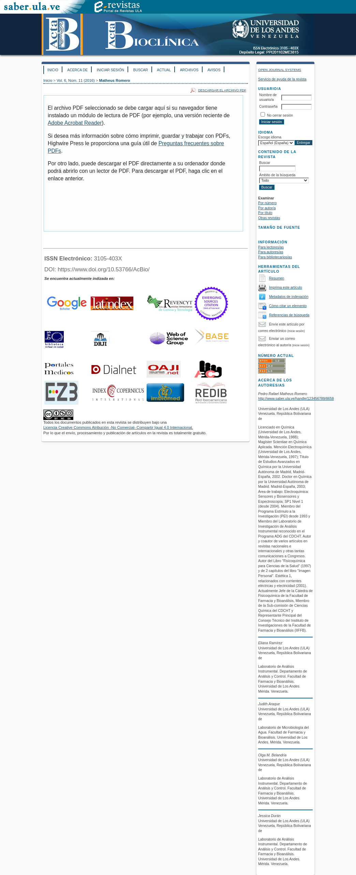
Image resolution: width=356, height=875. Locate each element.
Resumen (276, 278)
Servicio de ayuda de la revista (282, 79)
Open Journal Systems (279, 70)
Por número (267, 203)
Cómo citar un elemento (288, 306)
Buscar (140, 70)
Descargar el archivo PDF (222, 90)
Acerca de (77, 70)
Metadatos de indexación (289, 297)
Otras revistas (269, 218)
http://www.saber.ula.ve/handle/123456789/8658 (296, 399)
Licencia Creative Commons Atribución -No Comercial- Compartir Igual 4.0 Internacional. (118, 427)
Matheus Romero (114, 80)
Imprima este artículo (285, 287)
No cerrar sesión (280, 115)
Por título (265, 213)
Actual (164, 70)
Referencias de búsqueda (289, 315)
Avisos (213, 70)
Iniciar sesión (110, 70)
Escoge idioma (269, 137)
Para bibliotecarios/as (275, 257)
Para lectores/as (271, 247)
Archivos (189, 70)
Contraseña (268, 106)
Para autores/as (270, 252)
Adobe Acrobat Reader (75, 123)
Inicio (52, 70)
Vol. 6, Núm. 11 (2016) (76, 80)
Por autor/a (267, 208)
